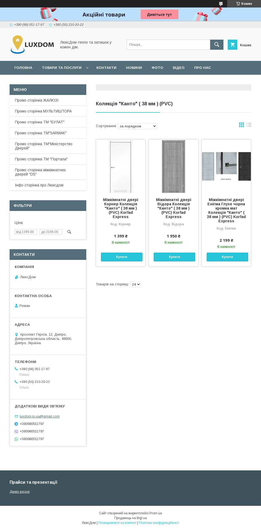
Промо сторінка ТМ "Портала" (41, 159)
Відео (179, 68)
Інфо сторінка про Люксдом (39, 185)
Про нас (202, 68)
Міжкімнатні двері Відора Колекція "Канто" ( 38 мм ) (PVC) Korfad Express (173, 208)
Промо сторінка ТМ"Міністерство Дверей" (43, 146)
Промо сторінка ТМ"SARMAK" (41, 133)
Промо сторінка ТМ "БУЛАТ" (39, 122)
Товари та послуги (61, 68)
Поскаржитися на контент (117, 523)
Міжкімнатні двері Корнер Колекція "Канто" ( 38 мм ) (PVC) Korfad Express (120, 208)
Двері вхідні (20, 492)
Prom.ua (155, 513)
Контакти (106, 68)
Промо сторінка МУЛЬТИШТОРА (43, 111)
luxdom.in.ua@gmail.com (40, 416)
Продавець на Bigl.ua (130, 518)
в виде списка (249, 126)
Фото (157, 68)
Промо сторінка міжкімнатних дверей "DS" (40, 172)
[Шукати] (216, 45)
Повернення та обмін (36, 82)
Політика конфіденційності (159, 523)
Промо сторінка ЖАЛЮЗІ (36, 100)
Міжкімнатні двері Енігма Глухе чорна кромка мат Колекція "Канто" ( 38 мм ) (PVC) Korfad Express (226, 210)
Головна (23, 68)
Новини (134, 68)
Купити (121, 257)
